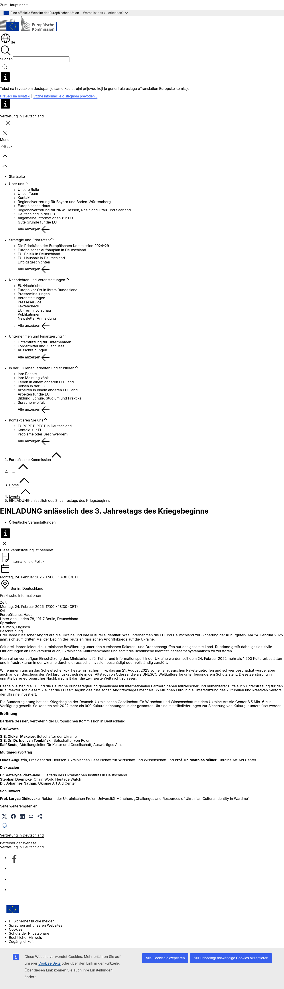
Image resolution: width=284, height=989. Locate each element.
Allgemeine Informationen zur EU (45, 218)
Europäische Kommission (30, 459)
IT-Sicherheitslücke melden (32, 921)
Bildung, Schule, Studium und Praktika (49, 398)
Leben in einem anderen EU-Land (46, 382)
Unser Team (28, 194)
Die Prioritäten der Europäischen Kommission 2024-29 (63, 246)
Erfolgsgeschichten (34, 262)
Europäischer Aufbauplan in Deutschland (52, 250)
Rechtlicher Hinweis (25, 938)
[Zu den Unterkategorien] (28, 183)
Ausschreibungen (32, 350)
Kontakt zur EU (30, 430)
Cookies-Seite (49, 963)
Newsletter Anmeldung (37, 318)
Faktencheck (28, 306)
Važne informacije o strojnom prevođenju (65, 96)
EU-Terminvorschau (34, 310)
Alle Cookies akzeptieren (165, 958)
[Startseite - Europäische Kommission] (32, 24)
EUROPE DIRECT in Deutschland (45, 426)
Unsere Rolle (28, 190)
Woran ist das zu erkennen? (105, 13)
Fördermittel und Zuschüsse (41, 346)
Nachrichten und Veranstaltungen (37, 280)
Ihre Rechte (27, 374)
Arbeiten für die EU (34, 394)
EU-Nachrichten (31, 286)
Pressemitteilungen (34, 294)
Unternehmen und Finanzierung (35, 336)
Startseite (17, 176)
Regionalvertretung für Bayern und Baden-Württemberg (64, 202)
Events (14, 496)
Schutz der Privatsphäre (29, 933)
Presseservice (29, 302)
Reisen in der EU (31, 386)
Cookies (15, 929)
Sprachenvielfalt (31, 402)
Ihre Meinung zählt (33, 378)
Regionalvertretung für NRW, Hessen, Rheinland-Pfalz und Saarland (74, 210)
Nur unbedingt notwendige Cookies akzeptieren (231, 958)
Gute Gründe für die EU (37, 222)
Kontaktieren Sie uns (26, 420)
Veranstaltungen (31, 298)
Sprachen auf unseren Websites (35, 925)
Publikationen (29, 314)
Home (14, 485)
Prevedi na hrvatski (15, 96)
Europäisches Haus (34, 206)
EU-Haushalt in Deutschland (41, 258)
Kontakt (24, 198)
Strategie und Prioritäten (29, 240)
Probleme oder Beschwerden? (43, 434)
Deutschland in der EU (36, 214)
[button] (4, 816)
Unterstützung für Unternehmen (44, 342)
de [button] (7, 42)
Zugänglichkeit (21, 942)
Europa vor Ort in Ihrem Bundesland (47, 290)
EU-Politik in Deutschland (39, 254)
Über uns (16, 184)
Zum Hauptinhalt (14, 5)
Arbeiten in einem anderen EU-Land (48, 390)
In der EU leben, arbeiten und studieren (41, 368)
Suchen (6, 59)
